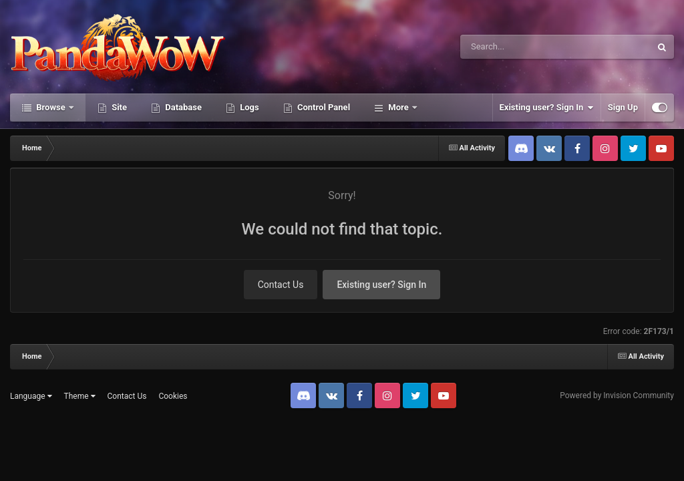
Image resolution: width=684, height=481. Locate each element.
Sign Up (623, 107)
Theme (80, 396)
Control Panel (322, 107)
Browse (50, 107)
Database (182, 107)
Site (118, 107)
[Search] (521, 47)
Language (31, 396)
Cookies (172, 396)
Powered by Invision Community (617, 395)
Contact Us (281, 284)
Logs (248, 107)
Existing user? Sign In (547, 108)
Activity (403, 107)
